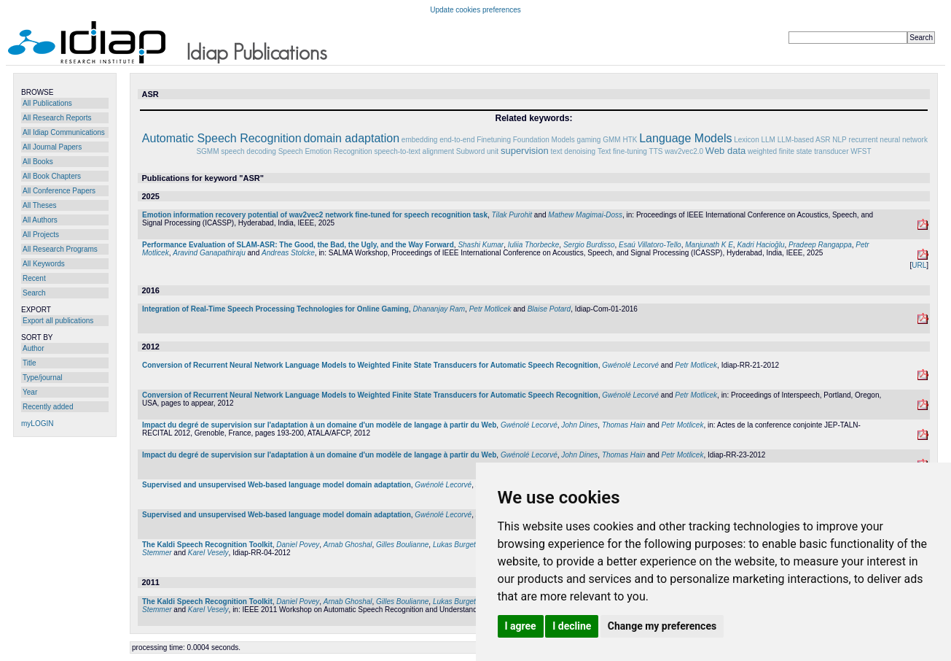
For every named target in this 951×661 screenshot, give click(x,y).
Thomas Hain (623, 425)
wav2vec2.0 (684, 151)
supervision (525, 150)
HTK (629, 140)
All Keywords (44, 264)
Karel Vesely (208, 553)
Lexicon (746, 140)
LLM (768, 140)
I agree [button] (520, 626)
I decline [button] (571, 626)
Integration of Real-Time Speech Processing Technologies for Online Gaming (275, 309)
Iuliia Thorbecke (534, 245)
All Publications (47, 103)
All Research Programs (60, 249)
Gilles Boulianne (402, 545)
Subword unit (477, 151)
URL (919, 265)
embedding (419, 140)
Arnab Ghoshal (348, 545)
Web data (725, 150)
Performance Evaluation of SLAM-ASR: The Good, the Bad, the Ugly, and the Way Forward (298, 245)
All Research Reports (57, 118)
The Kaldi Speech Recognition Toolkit (207, 545)
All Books (38, 162)
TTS (656, 151)
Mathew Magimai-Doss (585, 215)
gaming (589, 140)
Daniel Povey (297, 545)
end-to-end (456, 140)
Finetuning (494, 140)
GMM (611, 140)
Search (34, 293)
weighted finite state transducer (798, 151)
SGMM (207, 151)
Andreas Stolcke (288, 253)
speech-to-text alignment (414, 151)
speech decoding (248, 151)
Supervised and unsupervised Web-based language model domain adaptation (276, 485)
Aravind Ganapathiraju (209, 253)
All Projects (41, 235)
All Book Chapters (52, 176)
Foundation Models (544, 140)
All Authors (40, 220)
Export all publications (58, 321)
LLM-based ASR (804, 140)
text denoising (572, 151)
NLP (839, 140)
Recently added (48, 407)
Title (29, 363)
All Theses (40, 205)
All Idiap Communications (64, 132)
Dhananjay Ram (438, 309)
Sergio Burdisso (589, 245)
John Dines (579, 425)
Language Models (685, 138)
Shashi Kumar (481, 245)
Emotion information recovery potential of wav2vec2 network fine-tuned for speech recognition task (315, 215)
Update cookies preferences (475, 10)
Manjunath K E (709, 245)
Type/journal (42, 378)
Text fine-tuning (622, 151)
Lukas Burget (454, 545)
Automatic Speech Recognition (222, 138)
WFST (860, 151)
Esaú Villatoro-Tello (650, 245)
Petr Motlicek (490, 309)
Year (30, 392)
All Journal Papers (52, 147)
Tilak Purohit (512, 215)
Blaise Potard (549, 309)
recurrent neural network (888, 140)
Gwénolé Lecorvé (630, 365)
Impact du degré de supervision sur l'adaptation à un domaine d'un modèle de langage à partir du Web (319, 425)
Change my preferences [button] (662, 626)
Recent (34, 278)
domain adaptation (351, 138)
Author (33, 348)
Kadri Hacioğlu (760, 245)
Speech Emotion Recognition (325, 151)
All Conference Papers (59, 191)
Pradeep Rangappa (820, 245)
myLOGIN (37, 424)
